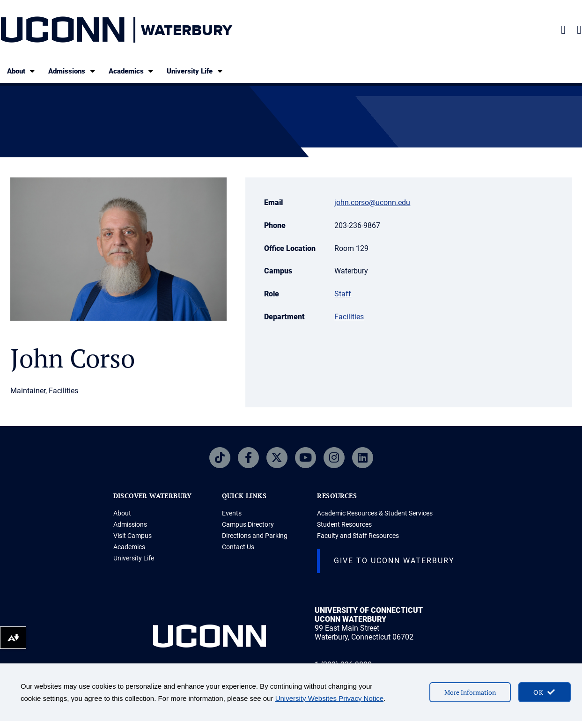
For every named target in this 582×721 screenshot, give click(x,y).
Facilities (349, 316)
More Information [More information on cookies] (470, 692)
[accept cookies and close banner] (544, 692)
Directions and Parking (254, 535)
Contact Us (238, 547)
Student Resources (344, 524)
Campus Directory (248, 524)
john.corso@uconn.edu (372, 202)
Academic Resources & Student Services (375, 513)
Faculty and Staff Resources (358, 535)
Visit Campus (132, 535)
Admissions (72, 71)
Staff (342, 293)
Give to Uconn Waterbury (394, 560)
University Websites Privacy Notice (329, 698)
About (22, 71)
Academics (132, 71)
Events (232, 513)
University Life (195, 71)
